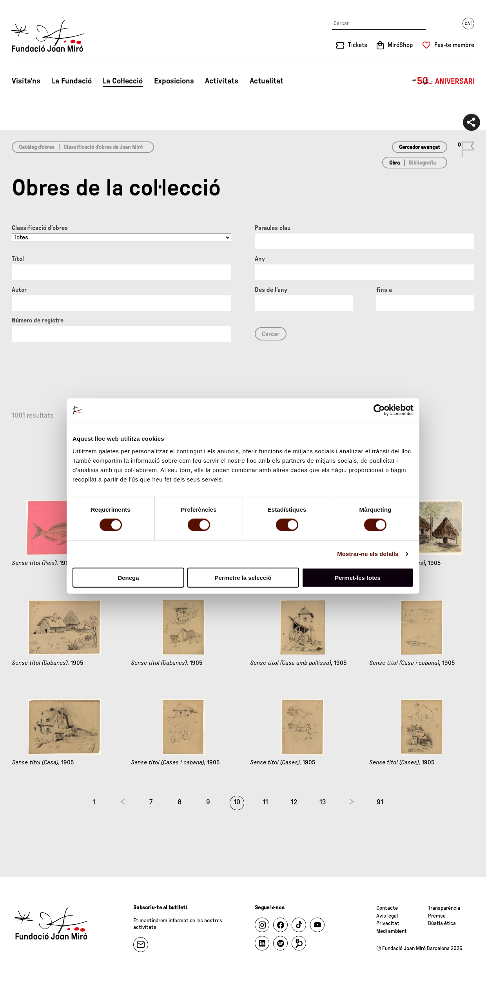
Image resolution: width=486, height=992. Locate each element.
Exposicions (174, 81)
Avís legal (387, 916)
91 (380, 802)
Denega (128, 577)
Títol (18, 259)
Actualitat (266, 81)
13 (322, 802)
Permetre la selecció (242, 577)
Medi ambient (391, 931)
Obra (394, 163)
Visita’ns (26, 81)
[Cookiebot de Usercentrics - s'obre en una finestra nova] (379, 410)
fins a (384, 290)
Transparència (444, 908)
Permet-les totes (358, 577)
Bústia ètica (442, 923)
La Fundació (72, 81)
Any (260, 259)
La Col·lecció (123, 81)
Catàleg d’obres (36, 147)
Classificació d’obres (40, 228)
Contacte (387, 908)
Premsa (437, 916)
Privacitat (387, 923)
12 (294, 802)
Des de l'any (271, 290)
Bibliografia (422, 163)
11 (265, 802)
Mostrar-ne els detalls (367, 553)
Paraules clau (272, 228)
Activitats (221, 81)
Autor (19, 290)
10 (237, 802)
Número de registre (37, 320)
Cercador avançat (419, 147)
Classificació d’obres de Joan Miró (103, 147)
